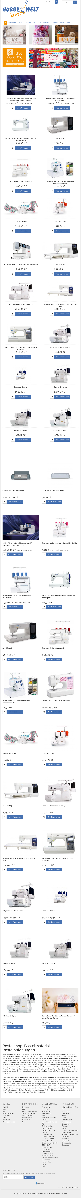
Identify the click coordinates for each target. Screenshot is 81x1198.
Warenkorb (6, 1115)
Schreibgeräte (67, 1122)
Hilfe (4, 1109)
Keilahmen (65, 1139)
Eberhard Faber (47, 1147)
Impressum (26, 1107)
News (24, 1122)
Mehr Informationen (22, 108)
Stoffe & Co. (37, 22)
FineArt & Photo (67, 1120)
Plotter (28, 22)
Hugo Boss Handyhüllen (70, 1134)
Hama (44, 1164)
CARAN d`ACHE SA (48, 1130)
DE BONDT (46, 1145)
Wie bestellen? (27, 1118)
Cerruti (44, 1132)
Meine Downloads (9, 1122)
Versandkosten (74, 1187)
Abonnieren (29, 1177)
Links (4, 1111)
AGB (23, 1109)
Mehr (69, 22)
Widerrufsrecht (27, 1115)
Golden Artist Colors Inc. (50, 1158)
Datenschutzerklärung (29, 1111)
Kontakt (5, 1107)
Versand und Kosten (29, 1113)
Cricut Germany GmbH (49, 1143)
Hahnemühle (46, 1162)
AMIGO (44, 1115)
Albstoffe (45, 1109)
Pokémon (65, 1126)
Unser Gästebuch (8, 1113)
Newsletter (26, 1120)
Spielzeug (65, 1145)
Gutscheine (66, 1124)
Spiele (64, 1128)
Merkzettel (6, 1120)
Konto (5, 1118)
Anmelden (49, 2)
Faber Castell (46, 1151)
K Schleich (65, 1136)
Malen (62, 22)
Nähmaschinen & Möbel (16, 22)
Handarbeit (47, 22)
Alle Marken (46, 1107)
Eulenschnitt (46, 1149)
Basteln (55, 22)
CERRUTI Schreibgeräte (70, 1130)
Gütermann (46, 1160)
